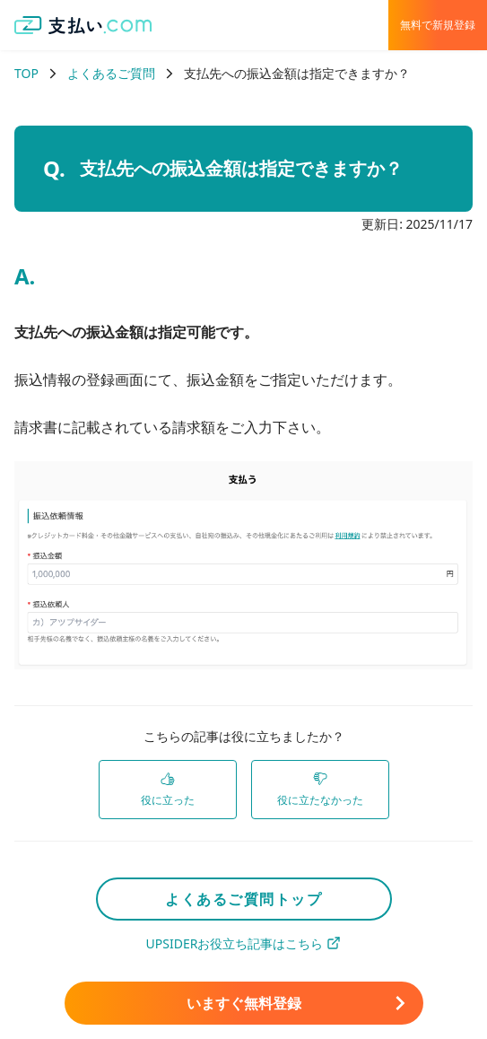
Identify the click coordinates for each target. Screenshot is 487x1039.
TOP (26, 73)
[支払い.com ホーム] (83, 25)
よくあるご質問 (111, 73)
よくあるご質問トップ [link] (243, 899)
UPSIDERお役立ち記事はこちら (244, 943)
